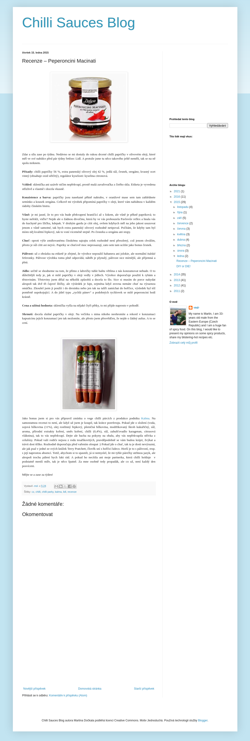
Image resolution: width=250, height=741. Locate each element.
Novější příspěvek (34, 688)
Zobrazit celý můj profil (184, 342)
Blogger (203, 720)
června (181, 228)
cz (33, 491)
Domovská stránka (89, 688)
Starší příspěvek (144, 688)
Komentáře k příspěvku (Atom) (68, 695)
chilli (38, 491)
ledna (181, 256)
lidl (64, 491)
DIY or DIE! (183, 266)
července (183, 223)
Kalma (145, 418)
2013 (177, 280)
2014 (177, 274)
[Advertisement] (89, 652)
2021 (177, 191)
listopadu (183, 207)
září (179, 218)
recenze (72, 491)
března (181, 245)
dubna (181, 239)
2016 (177, 196)
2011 (177, 291)
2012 (177, 285)
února (181, 250)
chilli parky (48, 491)
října (180, 212)
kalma (58, 491)
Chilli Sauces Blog (78, 22)
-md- (196, 307)
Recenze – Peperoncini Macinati (196, 261)
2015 (177, 202)
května (181, 234)
